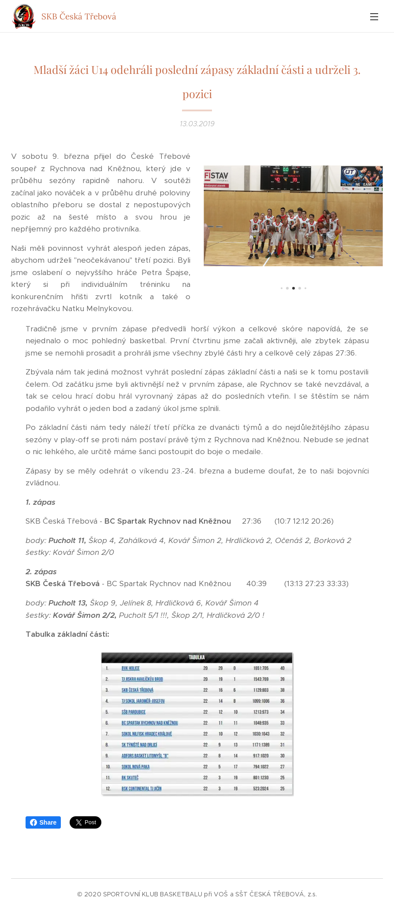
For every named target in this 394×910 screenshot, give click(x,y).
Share (43, 822)
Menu (374, 16)
